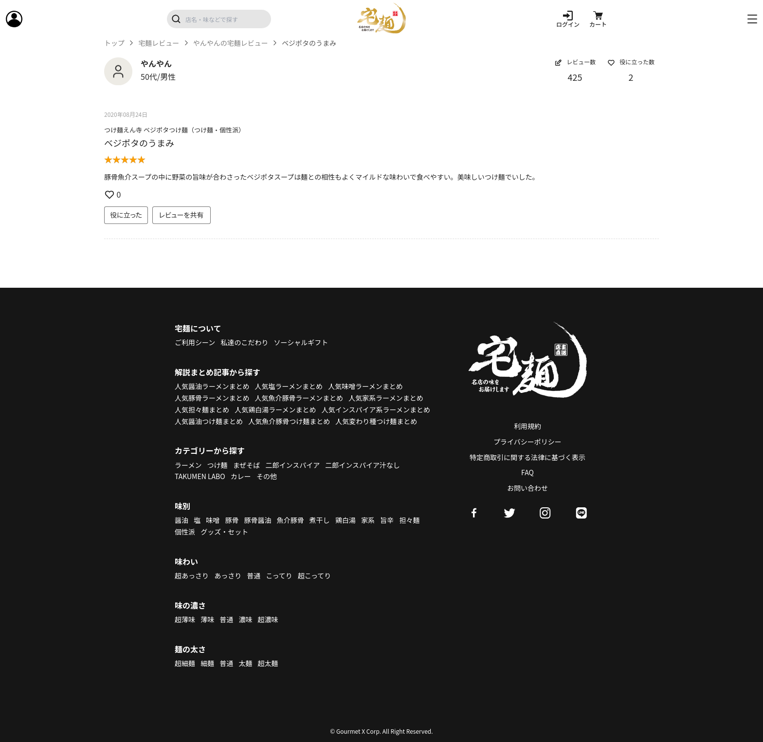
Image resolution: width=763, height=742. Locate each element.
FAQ (527, 472)
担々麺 (409, 520)
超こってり (314, 575)
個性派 (185, 532)
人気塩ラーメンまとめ (289, 386)
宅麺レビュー (158, 43)
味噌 (212, 520)
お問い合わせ (527, 488)
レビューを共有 (181, 215)
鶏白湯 (345, 520)
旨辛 (387, 520)
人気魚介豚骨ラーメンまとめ (299, 398)
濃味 (245, 619)
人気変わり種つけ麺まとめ (376, 421)
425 (575, 77)
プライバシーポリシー (527, 441)
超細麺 (185, 663)
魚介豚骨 (290, 520)
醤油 (181, 520)
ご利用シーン (195, 342)
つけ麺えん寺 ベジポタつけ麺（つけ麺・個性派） (174, 129)
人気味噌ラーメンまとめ (365, 386)
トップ (114, 43)
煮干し (319, 520)
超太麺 (268, 663)
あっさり (227, 575)
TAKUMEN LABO (200, 476)
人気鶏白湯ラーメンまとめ (275, 409)
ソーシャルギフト (301, 342)
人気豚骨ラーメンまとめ (212, 398)
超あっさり (192, 575)
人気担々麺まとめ (202, 409)
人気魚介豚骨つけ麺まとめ (289, 421)
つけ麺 (217, 465)
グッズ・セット (224, 532)
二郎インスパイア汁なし (362, 465)
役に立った (126, 215)
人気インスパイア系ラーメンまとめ (376, 409)
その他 (266, 476)
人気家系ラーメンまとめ (385, 398)
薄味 (207, 619)
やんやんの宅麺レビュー (230, 43)
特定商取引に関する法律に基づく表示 (527, 457)
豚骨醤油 (258, 520)
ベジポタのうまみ (139, 142)
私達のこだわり (244, 342)
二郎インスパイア (292, 465)
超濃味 (268, 619)
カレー (241, 476)
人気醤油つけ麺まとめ (209, 421)
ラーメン (188, 465)
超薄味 (185, 619)
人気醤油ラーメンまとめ (212, 386)
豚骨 (231, 520)
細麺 (207, 663)
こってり (279, 575)
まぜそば (246, 465)
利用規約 (527, 426)
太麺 (245, 663)
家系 (368, 520)
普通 (253, 575)
